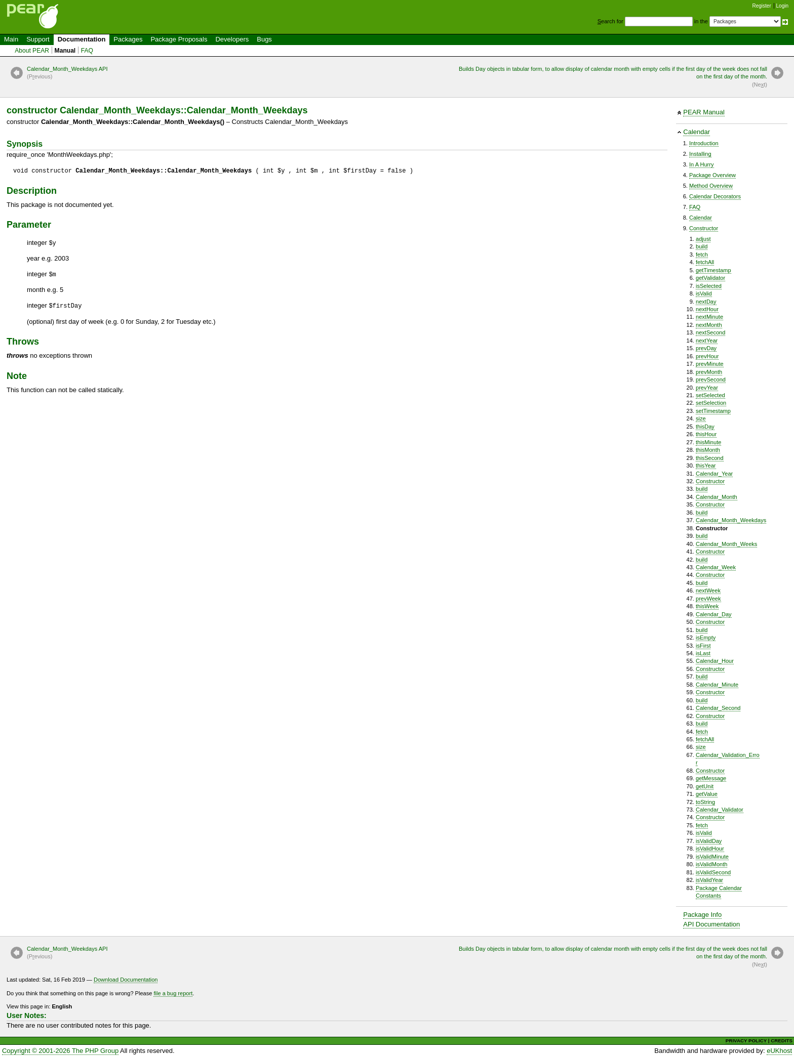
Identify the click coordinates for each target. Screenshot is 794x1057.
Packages (127, 39)
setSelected (710, 395)
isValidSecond (713, 872)
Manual (65, 50)
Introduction (704, 143)
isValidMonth (711, 864)
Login (782, 6)
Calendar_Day (714, 614)
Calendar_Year (714, 474)
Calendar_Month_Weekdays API (67, 73)
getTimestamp (713, 270)
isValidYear (709, 880)
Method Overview (711, 186)
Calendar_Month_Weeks (726, 544)
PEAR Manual (704, 112)
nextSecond (710, 332)
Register (761, 6)
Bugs (264, 39)
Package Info (702, 914)
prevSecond (711, 379)
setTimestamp (713, 411)
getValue (707, 794)
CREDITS (781, 1040)
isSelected (709, 286)
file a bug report (172, 993)
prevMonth (709, 372)
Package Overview (712, 175)
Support (38, 39)
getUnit (704, 786)
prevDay (706, 348)
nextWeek (708, 590)
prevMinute (710, 364)
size (701, 418)
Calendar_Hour (715, 661)
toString (705, 802)
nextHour (707, 309)
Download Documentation (126, 980)
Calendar (696, 132)
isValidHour (710, 848)
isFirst (703, 646)
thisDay (705, 427)
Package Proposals (178, 39)
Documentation (82, 39)
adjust (703, 239)
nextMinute (709, 317)
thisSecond (710, 458)
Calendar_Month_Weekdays (731, 520)
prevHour (707, 356)
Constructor (703, 228)
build (701, 246)
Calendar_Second (718, 708)
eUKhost (779, 1050)
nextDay (706, 302)
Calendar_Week (716, 567)
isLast (703, 653)
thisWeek (707, 606)
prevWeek (708, 599)
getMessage (711, 778)
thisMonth (708, 450)
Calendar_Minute (717, 685)
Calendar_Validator (719, 810)
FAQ (87, 50)
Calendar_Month (716, 497)
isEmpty (706, 638)
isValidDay (709, 841)
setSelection (711, 403)
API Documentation (711, 924)
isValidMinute (712, 857)
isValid (704, 293)
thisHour (706, 434)
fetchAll (705, 262)
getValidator (710, 278)
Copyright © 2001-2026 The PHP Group (60, 1050)
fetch (702, 254)
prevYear (707, 388)
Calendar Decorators (715, 196)
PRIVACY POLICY (746, 1040)
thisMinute (708, 442)
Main (11, 39)
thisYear (706, 465)
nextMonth (709, 325)
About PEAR (32, 50)
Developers (232, 39)
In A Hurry (701, 164)
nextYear (707, 340)
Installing (700, 154)
